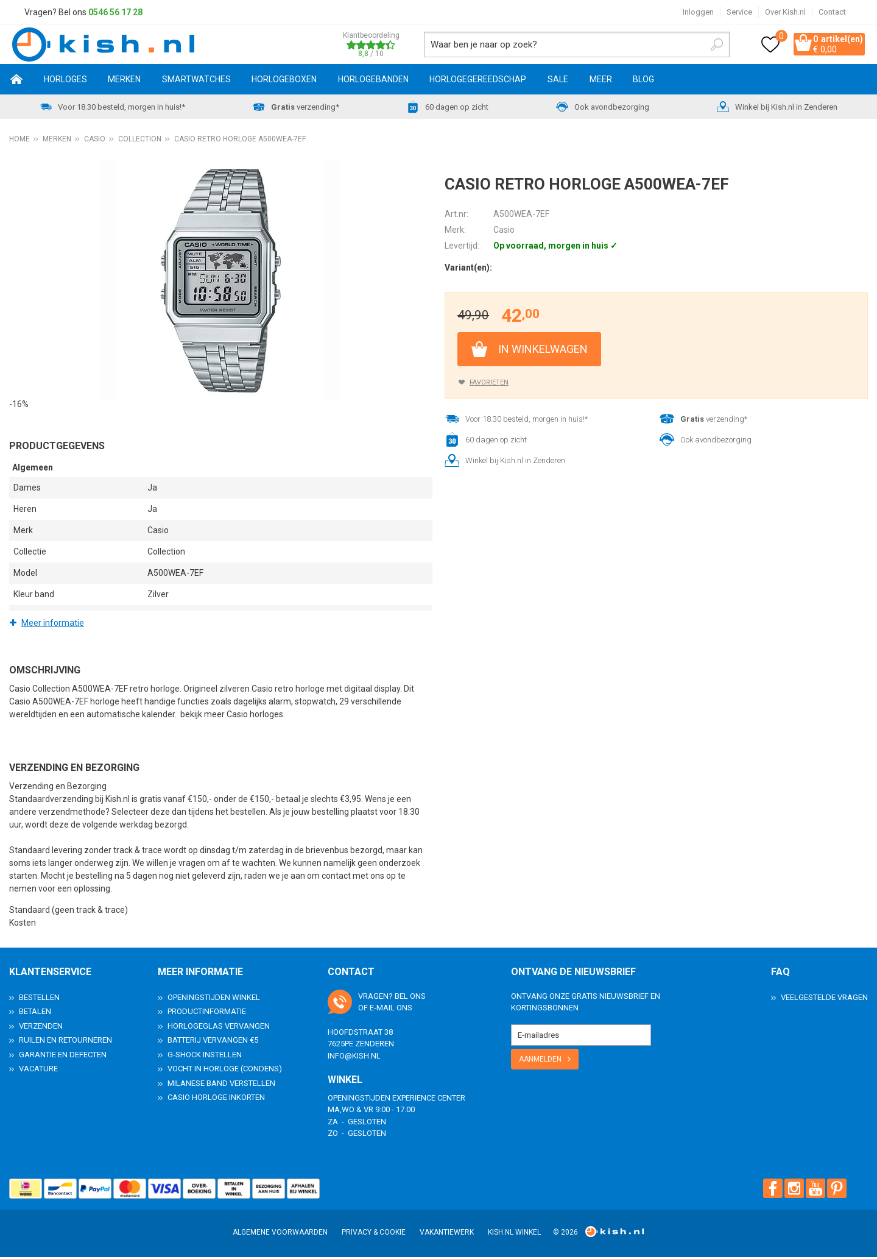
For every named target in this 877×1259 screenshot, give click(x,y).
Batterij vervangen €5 (212, 1041)
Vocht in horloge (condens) (224, 1070)
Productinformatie (206, 1013)
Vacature (38, 1070)
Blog (643, 81)
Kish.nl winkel (514, 1234)
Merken (124, 81)
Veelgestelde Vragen (824, 999)
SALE (558, 81)
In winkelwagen (543, 350)
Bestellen (39, 999)
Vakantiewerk (447, 1234)
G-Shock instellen (204, 1056)
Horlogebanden (373, 81)
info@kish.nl (354, 1057)
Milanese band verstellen (221, 1085)
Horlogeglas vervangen (218, 1027)
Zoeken (698, 45)
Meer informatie (52, 625)
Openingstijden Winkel (213, 999)
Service (739, 11)
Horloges (65, 81)
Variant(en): (468, 269)
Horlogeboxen (284, 81)
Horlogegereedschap (477, 81)
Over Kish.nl (785, 11)
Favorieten (489, 384)
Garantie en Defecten (63, 1056)
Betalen (35, 1013)
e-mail (382, 1009)
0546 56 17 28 (115, 12)
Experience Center (428, 1099)
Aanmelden (540, 1061)
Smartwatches (196, 81)
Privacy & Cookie (374, 1234)
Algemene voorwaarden (280, 1234)
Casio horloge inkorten (216, 1099)
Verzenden (41, 1027)
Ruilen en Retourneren (65, 1041)
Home (16, 81)
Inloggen (698, 11)
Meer (601, 81)
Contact (832, 11)
